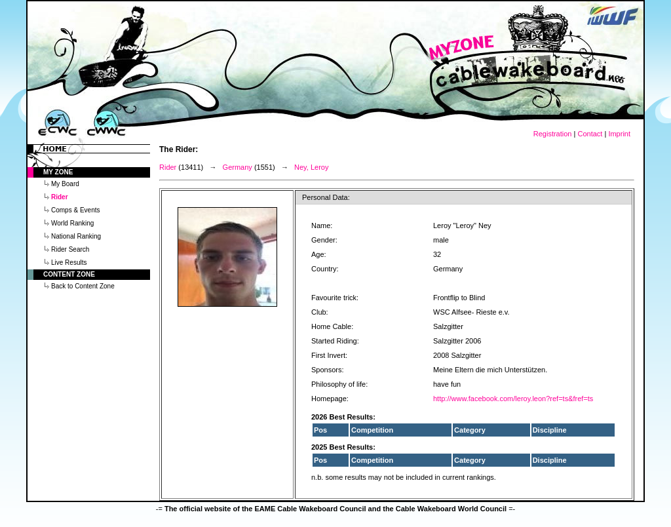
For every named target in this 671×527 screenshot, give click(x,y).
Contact (589, 134)
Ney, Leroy (311, 167)
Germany (237, 167)
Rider (167, 167)
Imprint (619, 134)
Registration (552, 134)
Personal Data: (326, 197)
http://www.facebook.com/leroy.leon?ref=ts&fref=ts (513, 398)
